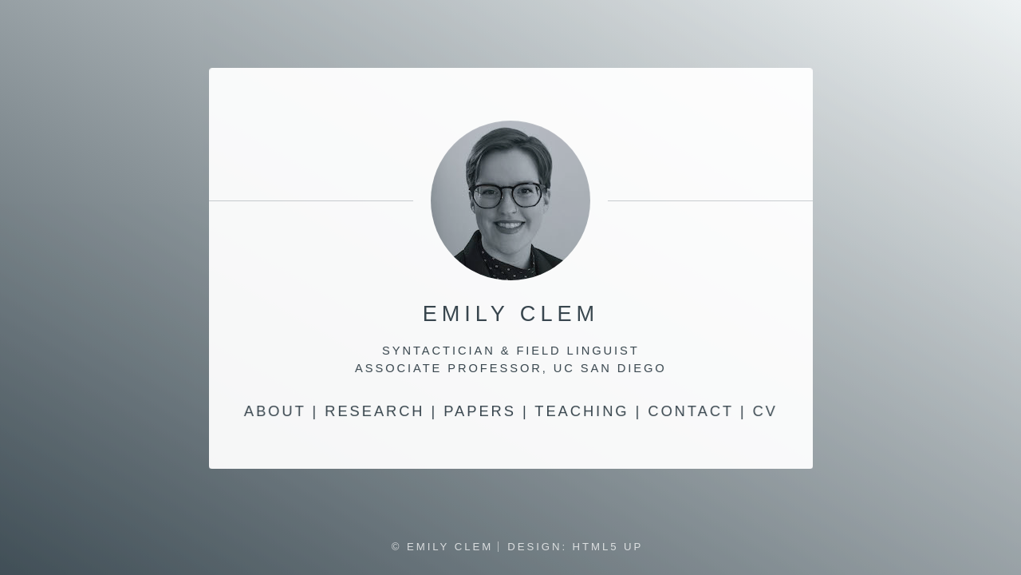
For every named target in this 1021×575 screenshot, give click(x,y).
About (274, 411)
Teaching (581, 411)
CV (765, 411)
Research (374, 411)
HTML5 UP (608, 547)
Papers (479, 411)
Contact (691, 411)
